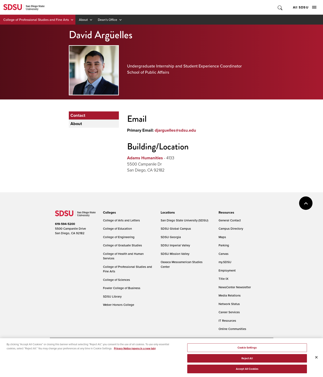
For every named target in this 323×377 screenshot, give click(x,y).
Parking (224, 245)
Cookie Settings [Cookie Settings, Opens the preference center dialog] (247, 351)
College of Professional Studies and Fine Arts (36, 19)
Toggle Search (280, 7)
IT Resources (227, 320)
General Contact (230, 220)
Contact (77, 115)
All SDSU (304, 7)
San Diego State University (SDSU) (184, 220)
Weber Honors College (118, 305)
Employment (227, 270)
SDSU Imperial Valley (175, 245)
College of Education (117, 228)
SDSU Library (112, 296)
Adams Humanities (145, 158)
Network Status (229, 304)
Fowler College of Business (121, 288)
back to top (305, 203)
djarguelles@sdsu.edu (175, 130)
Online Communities (232, 329)
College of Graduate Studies (122, 245)
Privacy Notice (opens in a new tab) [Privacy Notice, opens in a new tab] (135, 351)
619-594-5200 (65, 224)
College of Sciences (116, 280)
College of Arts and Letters (121, 220)
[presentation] (109, 212)
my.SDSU (225, 262)
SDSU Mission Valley (175, 254)
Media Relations (230, 295)
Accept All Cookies (247, 372)
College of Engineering (119, 237)
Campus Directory (231, 228)
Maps (222, 237)
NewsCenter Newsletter (235, 287)
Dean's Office (107, 19)
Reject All (247, 361)
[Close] (316, 360)
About (83, 19)
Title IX (223, 279)
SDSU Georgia (171, 237)
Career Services (229, 312)
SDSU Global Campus (176, 228)
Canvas (223, 254)
